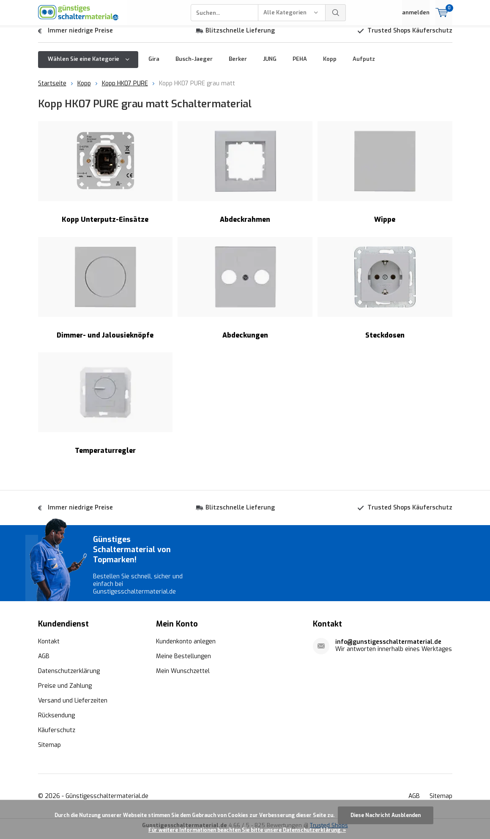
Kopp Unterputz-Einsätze (105, 179)
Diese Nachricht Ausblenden (385, 815)
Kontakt (49, 648)
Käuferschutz (56, 737)
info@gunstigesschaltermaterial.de (388, 648)
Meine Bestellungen (183, 663)
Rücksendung (56, 722)
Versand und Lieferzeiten (72, 707)
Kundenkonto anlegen (186, 648)
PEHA (300, 65)
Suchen (336, 12)
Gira (153, 65)
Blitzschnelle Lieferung (240, 37)
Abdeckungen (245, 294)
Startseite (52, 90)
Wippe (385, 179)
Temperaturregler (105, 410)
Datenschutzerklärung (69, 677)
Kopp (330, 65)
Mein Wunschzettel (183, 677)
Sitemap (49, 751)
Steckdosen (385, 294)
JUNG (269, 65)
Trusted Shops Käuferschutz (409, 37)
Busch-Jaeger (194, 65)
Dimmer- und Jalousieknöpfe (105, 294)
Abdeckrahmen (245, 179)
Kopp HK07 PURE (125, 90)
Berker (238, 65)
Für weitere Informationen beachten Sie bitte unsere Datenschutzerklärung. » (247, 830)
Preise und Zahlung (65, 692)
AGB (43, 663)
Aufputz (364, 65)
